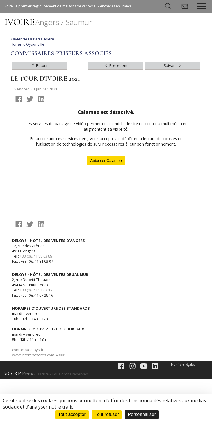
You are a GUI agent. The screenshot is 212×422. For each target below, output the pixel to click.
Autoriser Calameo (106, 204)
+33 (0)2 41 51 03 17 (36, 333)
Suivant (173, 108)
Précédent (115, 108)
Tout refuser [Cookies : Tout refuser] (107, 414)
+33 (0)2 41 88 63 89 (36, 299)
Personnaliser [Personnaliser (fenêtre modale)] (142, 414)
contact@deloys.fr (28, 392)
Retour (39, 108)
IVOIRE (48, 22)
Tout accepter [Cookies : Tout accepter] (72, 414)
